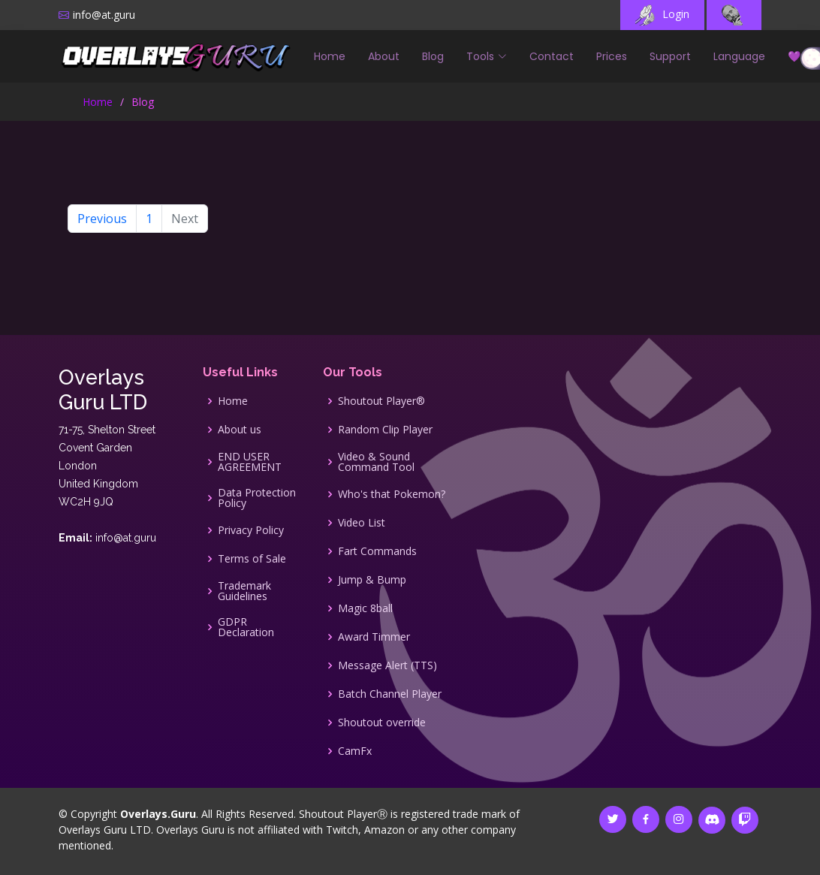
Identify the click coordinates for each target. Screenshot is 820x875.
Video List (361, 522)
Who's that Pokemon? (391, 494)
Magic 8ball (365, 608)
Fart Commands (377, 551)
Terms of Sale (252, 559)
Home (329, 56)
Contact (551, 56)
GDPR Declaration (246, 627)
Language (739, 56)
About (383, 56)
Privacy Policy (251, 530)
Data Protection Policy (257, 497)
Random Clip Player (385, 429)
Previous (102, 218)
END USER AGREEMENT (250, 461)
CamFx (355, 751)
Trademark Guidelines (244, 591)
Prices (611, 56)
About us (239, 429)
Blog (433, 56)
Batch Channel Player (390, 694)
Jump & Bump (372, 580)
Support (670, 56)
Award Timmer (374, 637)
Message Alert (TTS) (387, 665)
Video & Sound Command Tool (376, 461)
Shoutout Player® (381, 401)
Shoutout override (382, 722)
